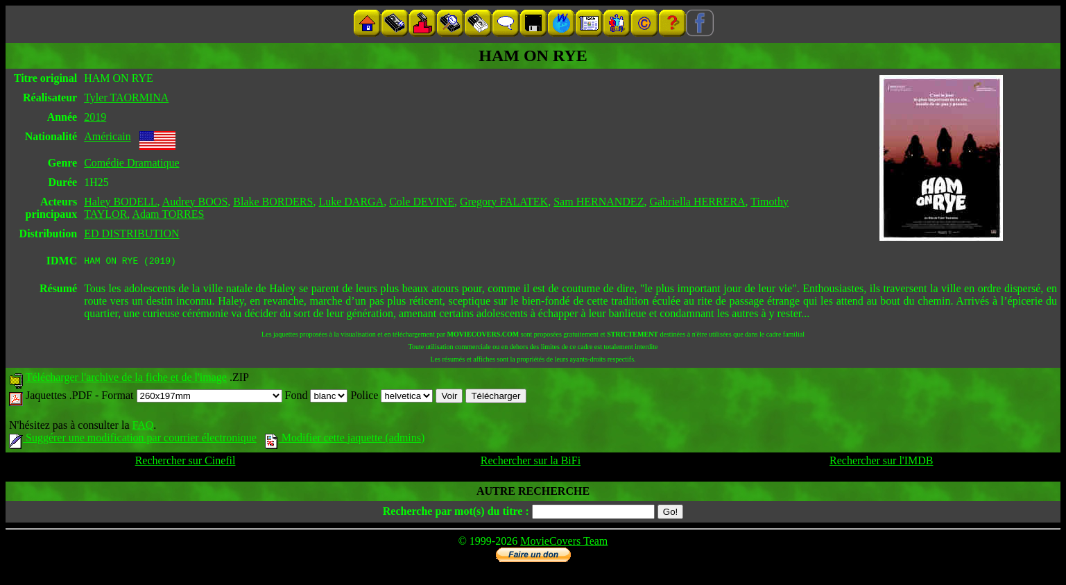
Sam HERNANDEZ (598, 201)
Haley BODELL (120, 201)
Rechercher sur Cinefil (185, 462)
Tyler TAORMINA (126, 97)
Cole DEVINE (421, 201)
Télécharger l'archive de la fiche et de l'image (126, 379)
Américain (107, 136)
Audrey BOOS (195, 201)
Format (191, 397)
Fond (316, 397)
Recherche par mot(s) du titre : (456, 513)
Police (391, 397)
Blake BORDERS (273, 201)
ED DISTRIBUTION (131, 233)
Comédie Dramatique (131, 163)
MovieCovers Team (564, 543)
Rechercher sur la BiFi (531, 462)
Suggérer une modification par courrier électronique (133, 440)
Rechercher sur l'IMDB (881, 462)
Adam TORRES (168, 214)
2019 (95, 117)
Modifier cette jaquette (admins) (345, 440)
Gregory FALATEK (504, 201)
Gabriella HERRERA (697, 201)
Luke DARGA (351, 201)
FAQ (142, 427)
